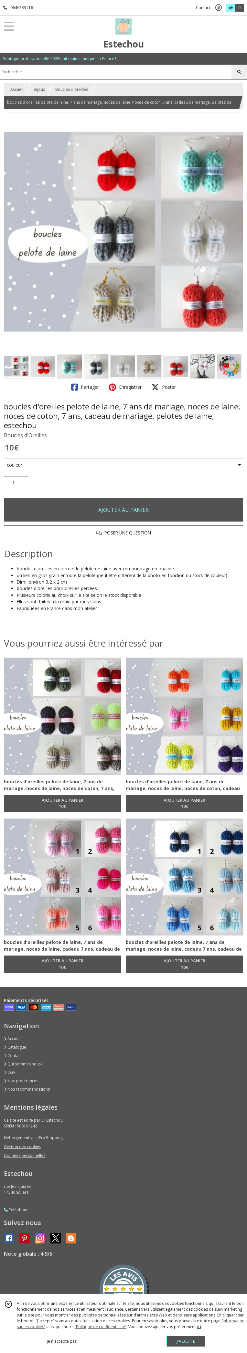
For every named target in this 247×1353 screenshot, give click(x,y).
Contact (203, 7)
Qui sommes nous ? (23, 1064)
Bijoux (39, 89)
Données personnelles (24, 1155)
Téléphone (16, 1209)
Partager (85, 387)
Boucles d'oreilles (71, 89)
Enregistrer (125, 387)
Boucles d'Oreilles (25, 435)
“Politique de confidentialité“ (100, 1326)
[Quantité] (16, 482)
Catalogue (15, 1047)
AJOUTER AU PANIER (123, 509)
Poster (163, 387)
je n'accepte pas (62, 1341)
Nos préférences (21, 1080)
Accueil (16, 89)
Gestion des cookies (22, 1146)
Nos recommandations (27, 1089)
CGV (9, 1072)
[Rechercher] (239, 72)
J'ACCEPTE (186, 1341)
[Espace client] (218, 8)
